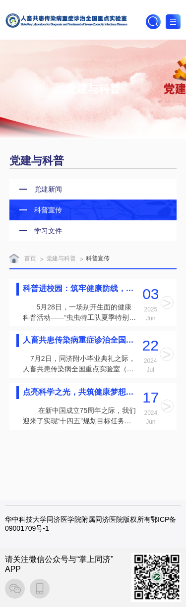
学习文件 (48, 231)
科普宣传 (48, 210)
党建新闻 (48, 189)
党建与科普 (61, 258)
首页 (30, 258)
